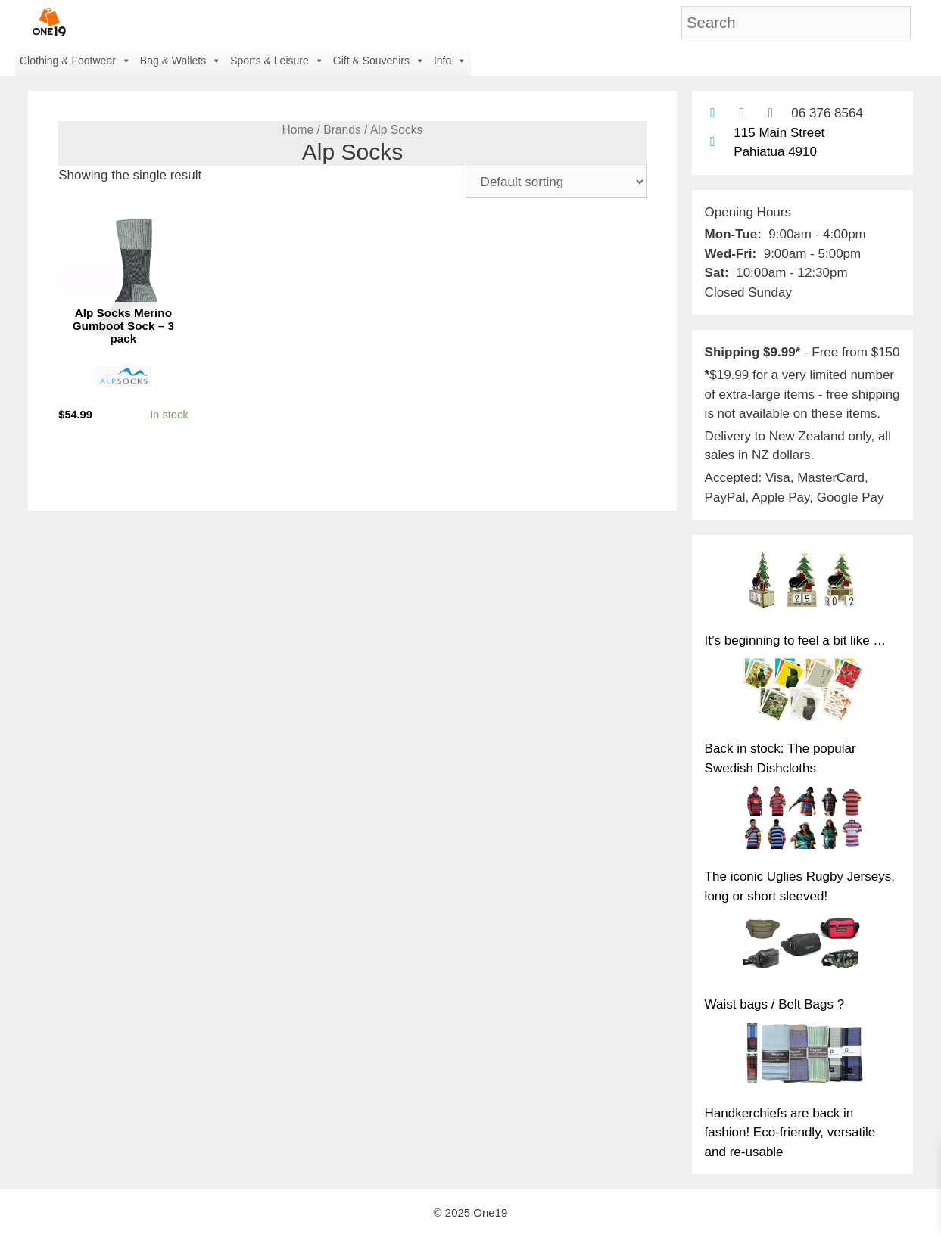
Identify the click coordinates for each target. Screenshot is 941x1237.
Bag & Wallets (180, 60)
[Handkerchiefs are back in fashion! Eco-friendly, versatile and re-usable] (802, 1056)
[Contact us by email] (713, 113)
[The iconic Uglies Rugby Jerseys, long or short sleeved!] (802, 820)
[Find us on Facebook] (741, 113)
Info (450, 60)
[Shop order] (556, 182)
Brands (342, 129)
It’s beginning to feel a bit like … (795, 640)
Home (298, 129)
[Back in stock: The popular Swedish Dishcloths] (802, 692)
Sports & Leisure (277, 60)
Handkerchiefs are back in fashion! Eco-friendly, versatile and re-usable (790, 1132)
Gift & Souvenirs (379, 60)
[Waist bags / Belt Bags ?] (802, 947)
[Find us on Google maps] (713, 142)
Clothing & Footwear (75, 60)
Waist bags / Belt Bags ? (775, 1004)
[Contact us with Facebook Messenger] (770, 113)
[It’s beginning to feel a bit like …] (802, 583)
